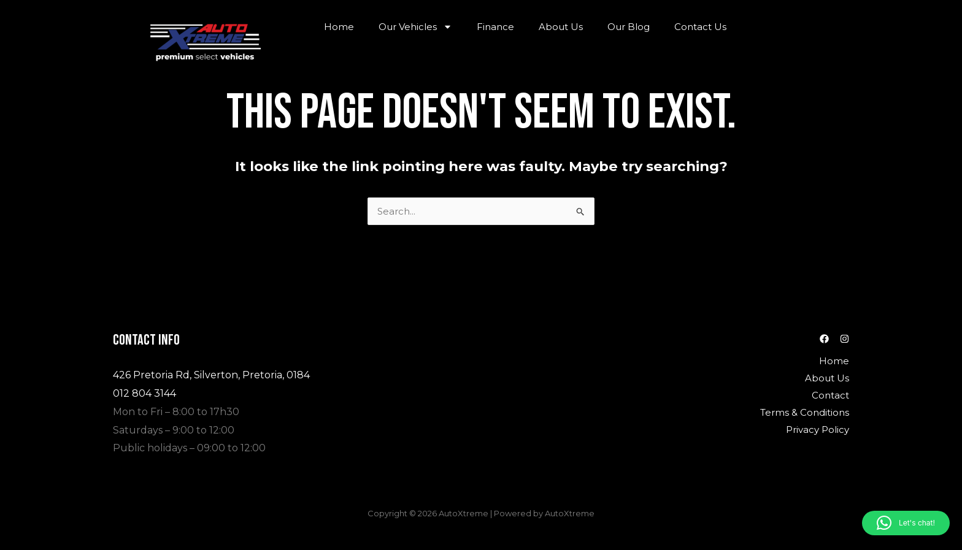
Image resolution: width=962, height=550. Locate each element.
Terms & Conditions (804, 412)
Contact (830, 395)
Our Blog (628, 26)
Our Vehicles (415, 26)
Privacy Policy (817, 429)
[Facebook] (824, 338)
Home (339, 26)
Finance (495, 26)
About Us (561, 26)
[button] (906, 523)
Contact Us (700, 26)
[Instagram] (844, 338)
